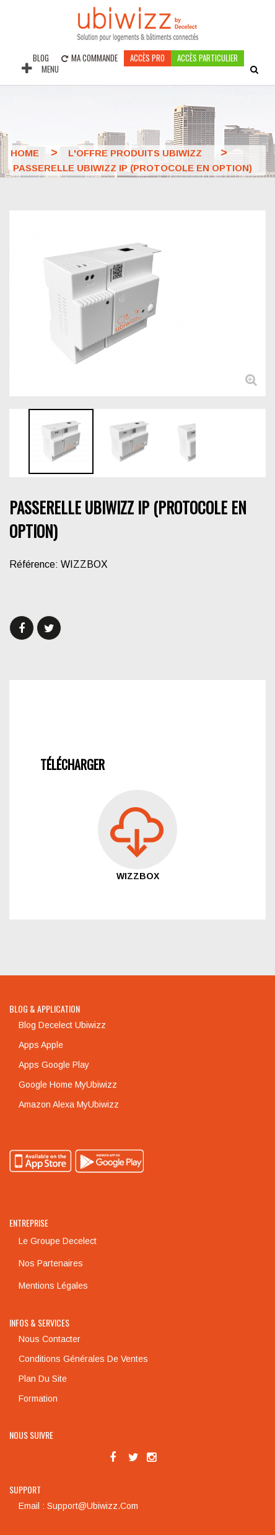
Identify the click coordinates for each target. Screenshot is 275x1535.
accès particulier (207, 57)
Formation (38, 1398)
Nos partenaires (51, 1263)
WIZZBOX (137, 876)
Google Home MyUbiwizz (68, 1085)
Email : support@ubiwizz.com (78, 1506)
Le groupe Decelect (58, 1241)
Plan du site (43, 1379)
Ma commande (89, 57)
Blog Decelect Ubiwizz (62, 1025)
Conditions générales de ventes (83, 1359)
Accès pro (147, 57)
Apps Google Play (54, 1065)
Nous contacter (50, 1339)
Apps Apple (41, 1045)
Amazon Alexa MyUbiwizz (69, 1104)
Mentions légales (53, 1286)
